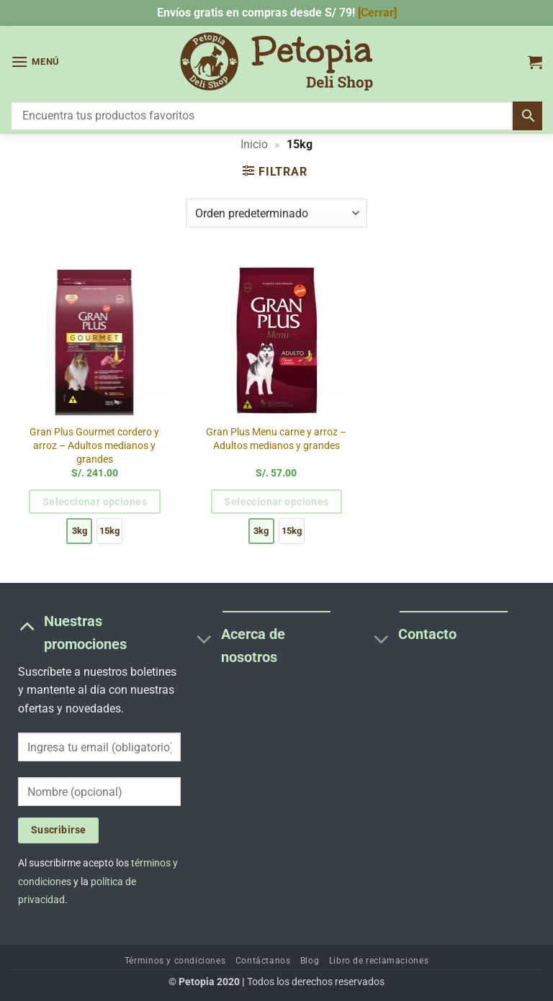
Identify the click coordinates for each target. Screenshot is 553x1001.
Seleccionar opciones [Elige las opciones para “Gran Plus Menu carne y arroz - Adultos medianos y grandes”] (276, 501)
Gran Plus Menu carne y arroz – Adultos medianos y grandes (276, 439)
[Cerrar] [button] (377, 12)
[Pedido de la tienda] (276, 213)
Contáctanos (263, 961)
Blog (309, 961)
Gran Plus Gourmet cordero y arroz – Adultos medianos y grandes (94, 445)
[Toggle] (27, 625)
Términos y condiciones (175, 961)
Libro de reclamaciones (378, 961)
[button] (35, 61)
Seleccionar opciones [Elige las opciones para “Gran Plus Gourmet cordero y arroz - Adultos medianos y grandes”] (94, 501)
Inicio (254, 144)
